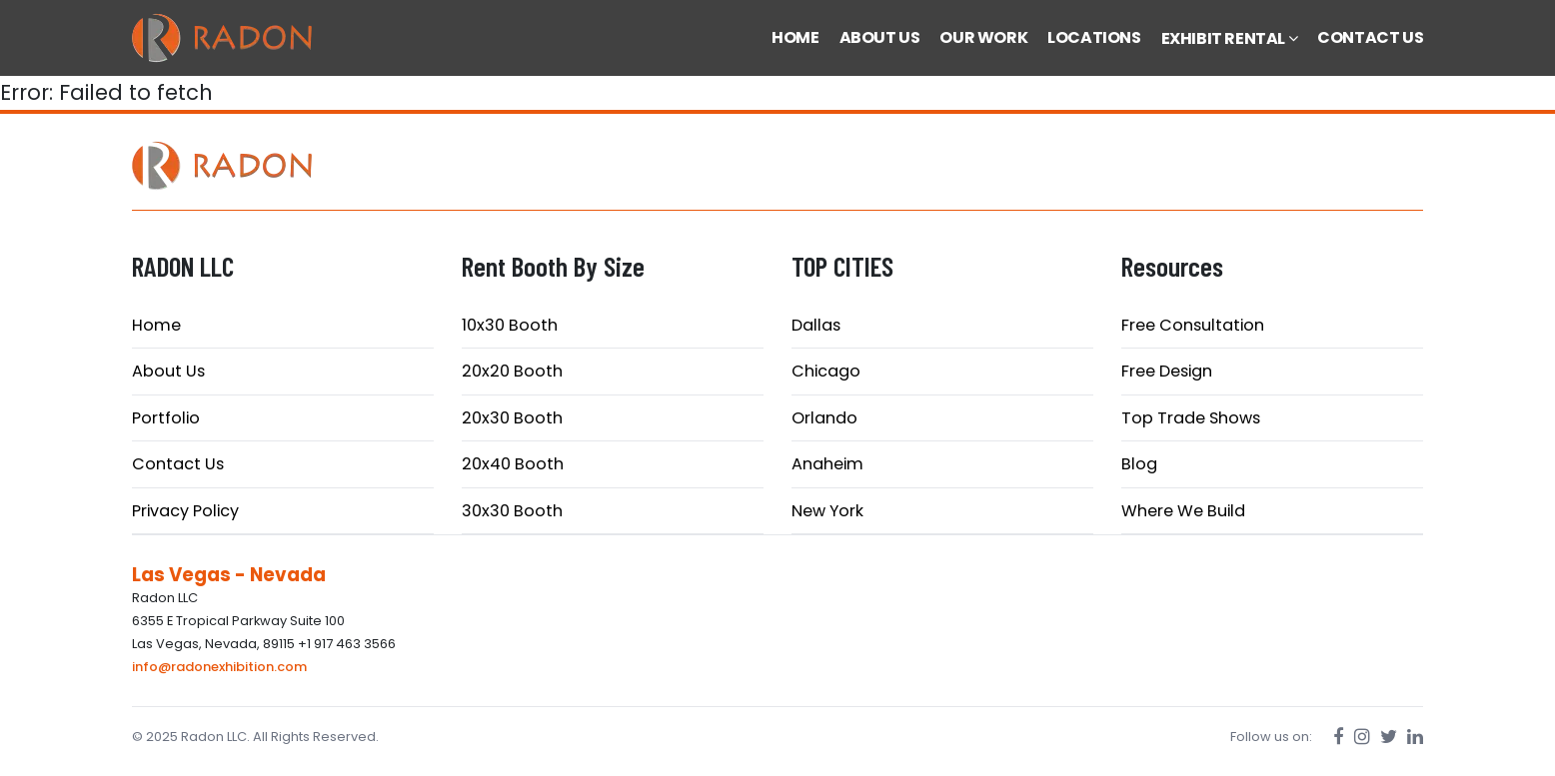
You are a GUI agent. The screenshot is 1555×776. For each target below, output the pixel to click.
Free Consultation (1192, 325)
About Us (168, 371)
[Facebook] (1338, 736)
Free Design (1166, 371)
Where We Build (1183, 510)
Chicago (825, 371)
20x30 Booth (512, 417)
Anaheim (827, 463)
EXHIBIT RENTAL (1229, 38)
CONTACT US (1370, 37)
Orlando (824, 417)
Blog (1139, 463)
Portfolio (166, 417)
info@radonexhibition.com (219, 666)
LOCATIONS (1093, 37)
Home (156, 325)
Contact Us (178, 463)
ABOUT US (879, 37)
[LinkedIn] (1415, 736)
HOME (795, 37)
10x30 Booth (510, 325)
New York (827, 510)
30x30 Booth (512, 510)
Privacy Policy (185, 510)
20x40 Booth (513, 463)
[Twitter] (1388, 736)
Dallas (815, 325)
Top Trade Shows (1190, 417)
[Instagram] (1362, 736)
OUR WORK (983, 37)
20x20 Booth (512, 371)
